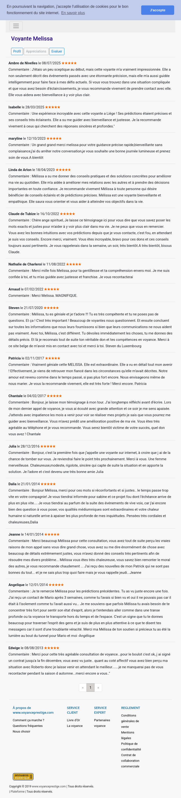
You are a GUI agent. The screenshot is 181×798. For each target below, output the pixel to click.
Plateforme (18, 791)
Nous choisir (21, 731)
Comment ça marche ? (28, 720)
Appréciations (36, 51)
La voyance (74, 726)
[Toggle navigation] (16, 26)
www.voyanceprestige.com (49, 786)
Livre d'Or (73, 720)
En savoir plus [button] (73, 13)
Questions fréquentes (28, 726)
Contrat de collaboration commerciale (130, 760)
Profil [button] (17, 51)
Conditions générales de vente (130, 721)
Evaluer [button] (56, 51)
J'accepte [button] (157, 10)
